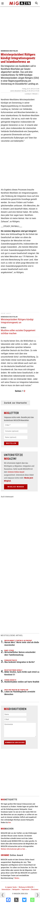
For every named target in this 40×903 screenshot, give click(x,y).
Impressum (25, 889)
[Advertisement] (20, 27)
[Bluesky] (28, 900)
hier (9, 822)
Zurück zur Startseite (15, 403)
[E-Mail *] (15, 425)
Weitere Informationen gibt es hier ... (14, 849)
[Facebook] (12, 900)
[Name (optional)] (15, 437)
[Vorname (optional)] (15, 431)
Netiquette (16, 889)
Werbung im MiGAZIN (26, 887)
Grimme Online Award (16, 472)
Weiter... (17, 878)
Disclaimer (34, 889)
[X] (20, 900)
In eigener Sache (11, 887)
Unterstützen (6, 889)
